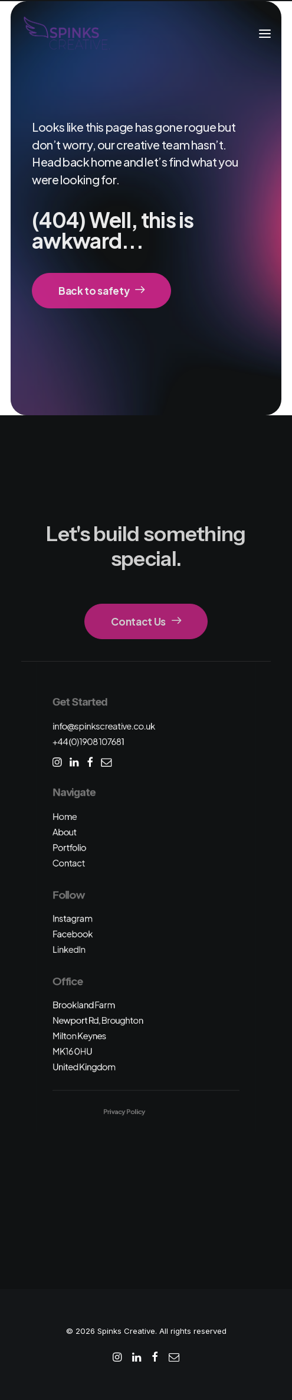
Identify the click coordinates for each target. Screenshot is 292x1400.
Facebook (73, 933)
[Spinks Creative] (66, 33)
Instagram (73, 918)
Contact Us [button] (146, 621)
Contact (69, 862)
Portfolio (69, 847)
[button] (265, 33)
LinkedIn (69, 949)
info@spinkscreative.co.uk (104, 725)
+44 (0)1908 (88, 741)
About (65, 831)
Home (65, 816)
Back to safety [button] (101, 290)
